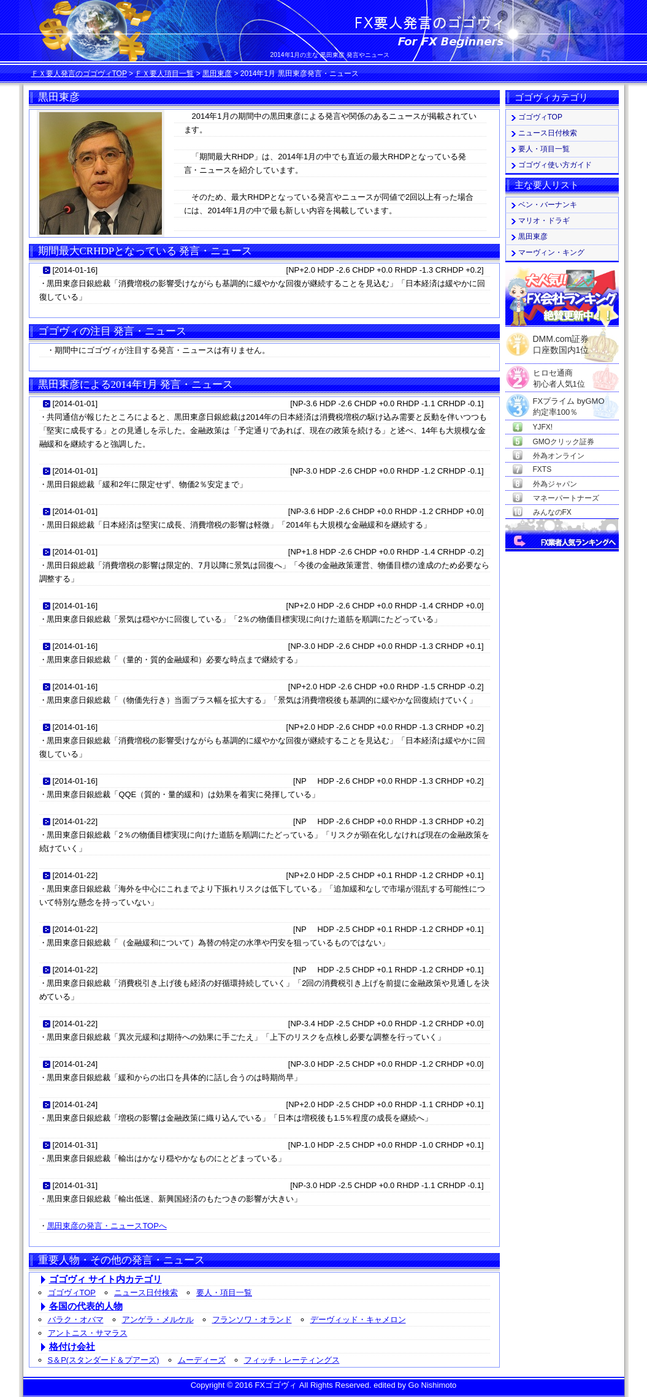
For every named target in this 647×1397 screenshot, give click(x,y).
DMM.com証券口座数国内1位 (561, 340)
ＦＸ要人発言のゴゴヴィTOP (79, 73)
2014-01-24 (75, 1064)
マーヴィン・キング (551, 252)
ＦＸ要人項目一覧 (164, 73)
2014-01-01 (75, 403)
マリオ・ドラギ (544, 220)
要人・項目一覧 (224, 1292)
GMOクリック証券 (564, 441)
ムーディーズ (202, 1360)
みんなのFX (552, 512)
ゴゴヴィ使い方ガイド (555, 165)
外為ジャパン (555, 484)
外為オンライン (558, 456)
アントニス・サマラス (88, 1333)
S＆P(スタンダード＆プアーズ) (103, 1360)
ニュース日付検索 (146, 1292)
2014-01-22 (75, 821)
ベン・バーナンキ (547, 204)
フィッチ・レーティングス (292, 1360)
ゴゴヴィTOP (72, 1292)
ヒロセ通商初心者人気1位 (559, 373)
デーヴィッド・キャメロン (358, 1319)
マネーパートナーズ (566, 498)
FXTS (542, 469)
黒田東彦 (217, 73)
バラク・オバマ (76, 1319)
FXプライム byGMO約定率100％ (569, 401)
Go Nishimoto (432, 1385)
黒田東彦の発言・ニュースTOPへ (107, 1225)
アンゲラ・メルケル (158, 1319)
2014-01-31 (75, 1144)
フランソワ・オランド (252, 1319)
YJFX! (543, 427)
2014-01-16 (75, 269)
